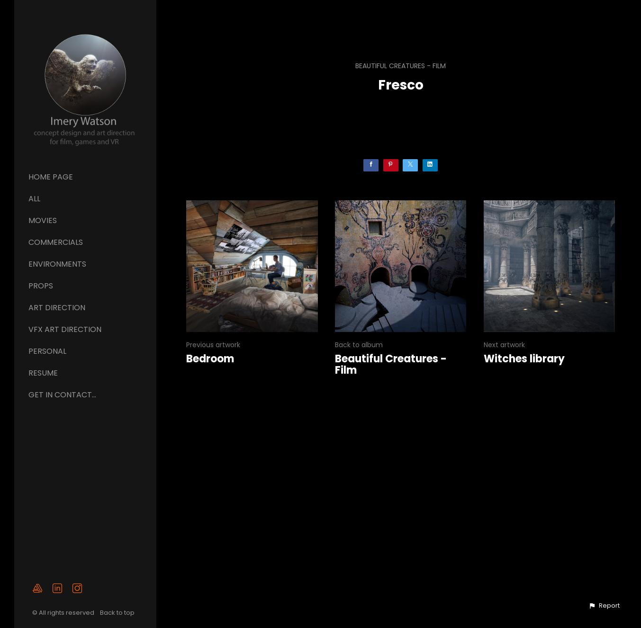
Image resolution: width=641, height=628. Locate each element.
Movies (42, 220)
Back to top (118, 613)
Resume (43, 373)
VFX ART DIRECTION (64, 329)
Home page (50, 176)
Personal (47, 351)
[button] (604, 606)
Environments (57, 264)
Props (40, 285)
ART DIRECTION (56, 307)
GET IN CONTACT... (62, 394)
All (34, 198)
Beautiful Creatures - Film (400, 66)
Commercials (55, 242)
